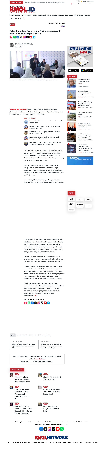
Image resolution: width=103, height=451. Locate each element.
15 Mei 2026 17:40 (87, 108)
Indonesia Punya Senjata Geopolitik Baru (51, 408)
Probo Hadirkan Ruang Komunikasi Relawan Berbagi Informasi (44, 127)
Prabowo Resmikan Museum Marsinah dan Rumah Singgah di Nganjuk (46, 2)
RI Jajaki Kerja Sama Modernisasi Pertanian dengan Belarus (84, 125)
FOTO (20, 19)
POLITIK (23, 15)
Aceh (7, 443)
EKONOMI (41, 335)
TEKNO (34, 15)
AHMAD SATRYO (27, 43)
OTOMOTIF (13, 19)
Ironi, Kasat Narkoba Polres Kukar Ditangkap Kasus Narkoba (85, 136)
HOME (12, 15)
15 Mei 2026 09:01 (88, 152)
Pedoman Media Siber (45, 422)
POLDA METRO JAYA (71, 205)
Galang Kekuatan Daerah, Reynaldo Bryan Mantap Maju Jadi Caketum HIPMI (23, 346)
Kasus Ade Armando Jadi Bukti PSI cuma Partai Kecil (52, 391)
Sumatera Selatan (39, 443)
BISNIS (29, 15)
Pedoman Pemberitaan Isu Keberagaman (48, 424)
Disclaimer (31, 422)
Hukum (80, 140)
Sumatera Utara (17, 443)
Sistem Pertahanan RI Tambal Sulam (52, 378)
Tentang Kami (19, 422)
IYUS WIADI (34, 335)
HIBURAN (87, 15)
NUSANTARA (42, 15)
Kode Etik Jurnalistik (81, 422)
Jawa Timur (87, 443)
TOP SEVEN (72, 76)
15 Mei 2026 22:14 (88, 140)
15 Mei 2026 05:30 (88, 97)
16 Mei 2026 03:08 (87, 129)
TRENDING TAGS (71, 193)
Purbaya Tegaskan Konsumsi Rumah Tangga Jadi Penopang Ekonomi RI (23, 394)
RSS (67, 424)
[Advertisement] (37, 94)
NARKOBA (88, 200)
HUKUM (54, 15)
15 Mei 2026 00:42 (84, 86)
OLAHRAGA (69, 15)
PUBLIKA (61, 15)
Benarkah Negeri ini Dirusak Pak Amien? (84, 80)
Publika (80, 83)
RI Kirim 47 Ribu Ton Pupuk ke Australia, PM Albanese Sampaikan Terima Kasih (45, 143)
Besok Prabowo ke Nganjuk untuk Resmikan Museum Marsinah (45, 132)
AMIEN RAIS (71, 199)
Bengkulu (28, 443)
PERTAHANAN (78, 15)
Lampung (51, 443)
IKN (80, 200)
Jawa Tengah (77, 443)
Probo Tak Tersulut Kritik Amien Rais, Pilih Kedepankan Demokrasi (44, 138)
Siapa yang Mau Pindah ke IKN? (85, 113)
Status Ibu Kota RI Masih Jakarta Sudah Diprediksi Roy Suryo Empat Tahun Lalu (23, 410)
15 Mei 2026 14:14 (87, 117)
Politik (12, 24)
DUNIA (49, 15)
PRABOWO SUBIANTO (23, 335)
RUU (88, 206)
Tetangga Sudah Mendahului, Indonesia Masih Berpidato (84, 93)
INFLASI (48, 335)
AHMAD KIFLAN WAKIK (36, 300)
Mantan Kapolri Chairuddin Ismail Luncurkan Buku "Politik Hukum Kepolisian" (85, 147)
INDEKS (17, 15)
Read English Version (57, 23)
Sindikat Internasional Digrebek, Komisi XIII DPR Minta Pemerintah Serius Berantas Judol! (51, 346)
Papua (95, 443)
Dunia (79, 129)
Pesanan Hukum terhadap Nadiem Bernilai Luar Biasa (22, 379)
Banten (58, 443)
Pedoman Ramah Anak (63, 422)
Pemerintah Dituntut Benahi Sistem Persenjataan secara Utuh (47, 122)
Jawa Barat (67, 443)
